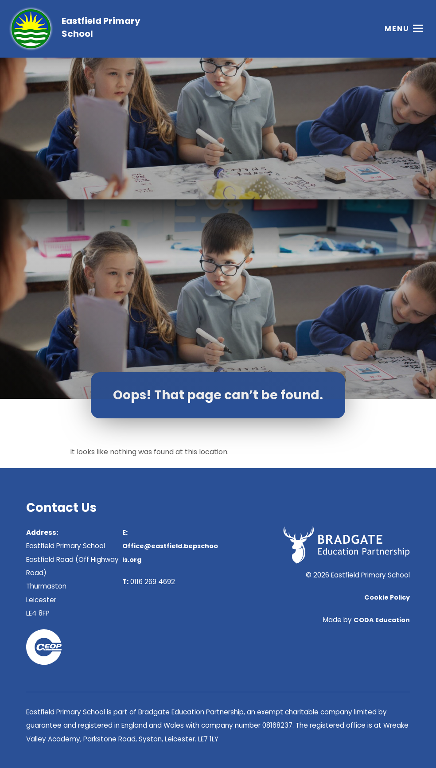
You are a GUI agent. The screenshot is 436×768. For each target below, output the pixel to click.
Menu (397, 28)
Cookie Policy (387, 597)
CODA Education (382, 620)
